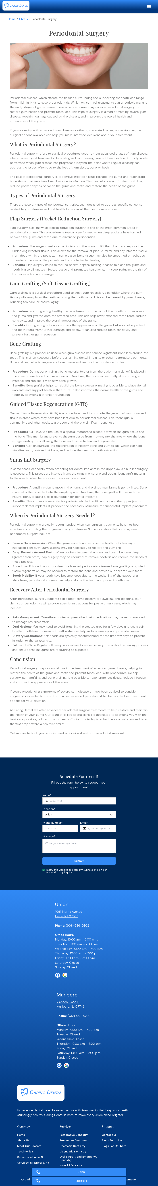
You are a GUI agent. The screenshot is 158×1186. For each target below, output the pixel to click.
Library (23, 19)
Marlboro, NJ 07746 (71, 1007)
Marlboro (81, 1181)
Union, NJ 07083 (66, 916)
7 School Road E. (68, 1002)
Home (12, 19)
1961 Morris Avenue (68, 912)
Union (81, 1172)
